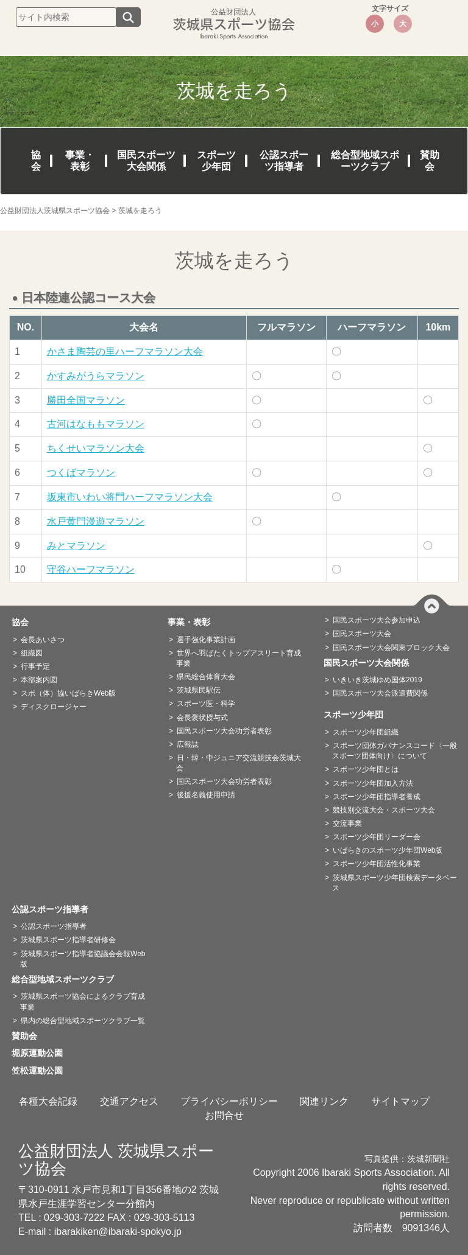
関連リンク (324, 1101)
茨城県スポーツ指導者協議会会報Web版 (82, 958)
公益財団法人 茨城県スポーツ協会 (116, 1160)
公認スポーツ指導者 (284, 161)
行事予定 (35, 666)
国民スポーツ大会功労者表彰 (224, 731)
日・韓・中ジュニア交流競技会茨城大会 (238, 762)
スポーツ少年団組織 (366, 732)
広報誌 (188, 744)
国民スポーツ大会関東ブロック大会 (391, 647)
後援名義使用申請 (206, 795)
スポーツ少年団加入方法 (373, 783)
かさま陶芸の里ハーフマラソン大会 (125, 351)
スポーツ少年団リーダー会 (376, 837)
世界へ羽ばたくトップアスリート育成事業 (238, 658)
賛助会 (429, 161)
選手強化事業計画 (206, 639)
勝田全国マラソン (86, 400)
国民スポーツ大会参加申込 (376, 620)
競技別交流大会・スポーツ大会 (384, 810)
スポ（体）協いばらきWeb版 (68, 693)
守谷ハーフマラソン (91, 569)
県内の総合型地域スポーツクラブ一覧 (83, 1020)
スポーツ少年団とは (366, 769)
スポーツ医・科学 (206, 703)
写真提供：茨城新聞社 (407, 1159)
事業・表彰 (79, 161)
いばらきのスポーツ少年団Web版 (387, 850)
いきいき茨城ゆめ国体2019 (377, 680)
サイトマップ (400, 1101)
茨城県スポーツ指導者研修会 (68, 939)
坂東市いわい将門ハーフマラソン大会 (130, 497)
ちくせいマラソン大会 (95, 448)
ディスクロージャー (54, 706)
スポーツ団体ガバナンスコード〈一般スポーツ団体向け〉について (394, 750)
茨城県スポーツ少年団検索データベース (394, 882)
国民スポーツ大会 (362, 633)
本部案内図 (39, 680)
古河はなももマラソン (95, 424)
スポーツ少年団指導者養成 (376, 796)
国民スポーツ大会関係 (146, 161)
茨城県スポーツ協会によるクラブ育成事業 (82, 1001)
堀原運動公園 (41, 1053)
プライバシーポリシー (229, 1101)
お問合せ (224, 1115)
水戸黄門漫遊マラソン (95, 521)
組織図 (32, 653)
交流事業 (347, 823)
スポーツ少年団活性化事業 (376, 863)
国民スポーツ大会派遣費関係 (380, 693)
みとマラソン (76, 545)
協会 (36, 161)
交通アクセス (129, 1101)
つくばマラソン (81, 472)
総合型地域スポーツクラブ (365, 161)
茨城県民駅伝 (199, 690)
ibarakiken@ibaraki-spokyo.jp (118, 1231)
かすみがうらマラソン (95, 376)
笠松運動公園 (41, 1070)
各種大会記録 (48, 1101)
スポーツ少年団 (216, 161)
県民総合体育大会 (206, 677)
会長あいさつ (43, 639)
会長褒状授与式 (202, 717)
